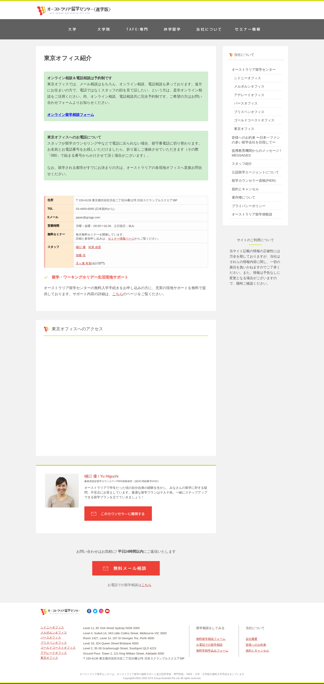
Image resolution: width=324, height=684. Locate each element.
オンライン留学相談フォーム (70, 115)
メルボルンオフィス (249, 86)
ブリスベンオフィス (249, 112)
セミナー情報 (248, 29)
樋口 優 (81, 247)
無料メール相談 (129, 568)
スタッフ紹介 (242, 163)
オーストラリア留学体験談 (252, 214)
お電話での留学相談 (209, 644)
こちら (117, 294)
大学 (72, 29)
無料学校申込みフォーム (212, 650)
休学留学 (172, 29)
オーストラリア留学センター (254, 69)
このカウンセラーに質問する (123, 514)
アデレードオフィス (249, 95)
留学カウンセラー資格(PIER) (254, 180)
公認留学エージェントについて (255, 172)
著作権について (243, 197)
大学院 (103, 29)
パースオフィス (246, 103)
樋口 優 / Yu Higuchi (101, 476)
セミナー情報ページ (121, 238)
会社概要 (251, 639)
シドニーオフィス (247, 78)
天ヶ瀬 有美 (83, 263)
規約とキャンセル (245, 189)
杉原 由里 (94, 247)
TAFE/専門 (137, 29)
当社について (209, 29)
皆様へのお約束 (256, 644)
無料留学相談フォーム (210, 639)
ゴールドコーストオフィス (254, 120)
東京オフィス (244, 129)
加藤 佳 (81, 255)
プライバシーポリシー (249, 206)
